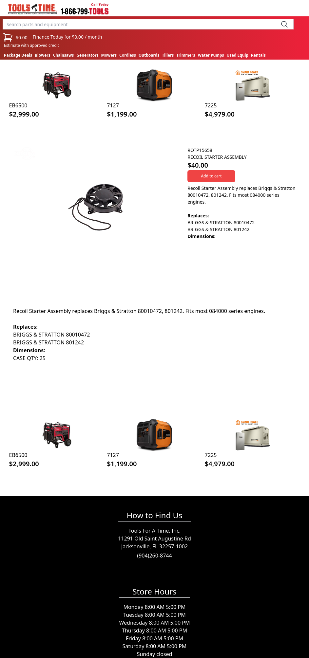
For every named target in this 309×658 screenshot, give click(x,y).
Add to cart (211, 176)
